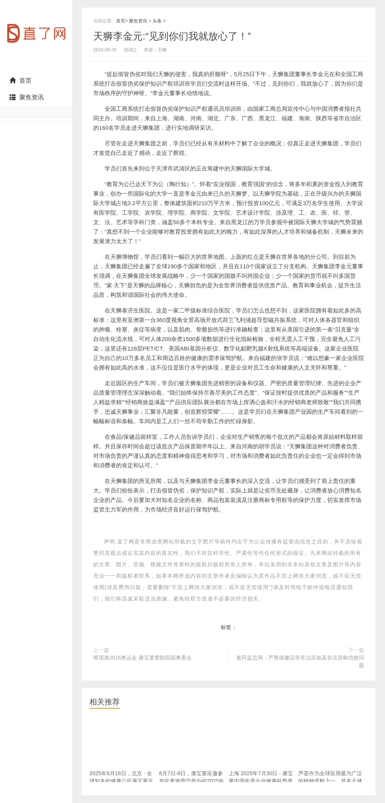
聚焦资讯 (27, 97)
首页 (21, 80)
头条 (157, 21)
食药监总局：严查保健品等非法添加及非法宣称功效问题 (300, 661)
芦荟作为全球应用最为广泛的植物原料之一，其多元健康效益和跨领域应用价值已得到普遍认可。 (330, 784)
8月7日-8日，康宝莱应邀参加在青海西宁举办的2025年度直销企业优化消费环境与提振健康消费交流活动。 (191, 784)
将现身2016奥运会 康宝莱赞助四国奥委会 (142, 658)
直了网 (36, 36)
